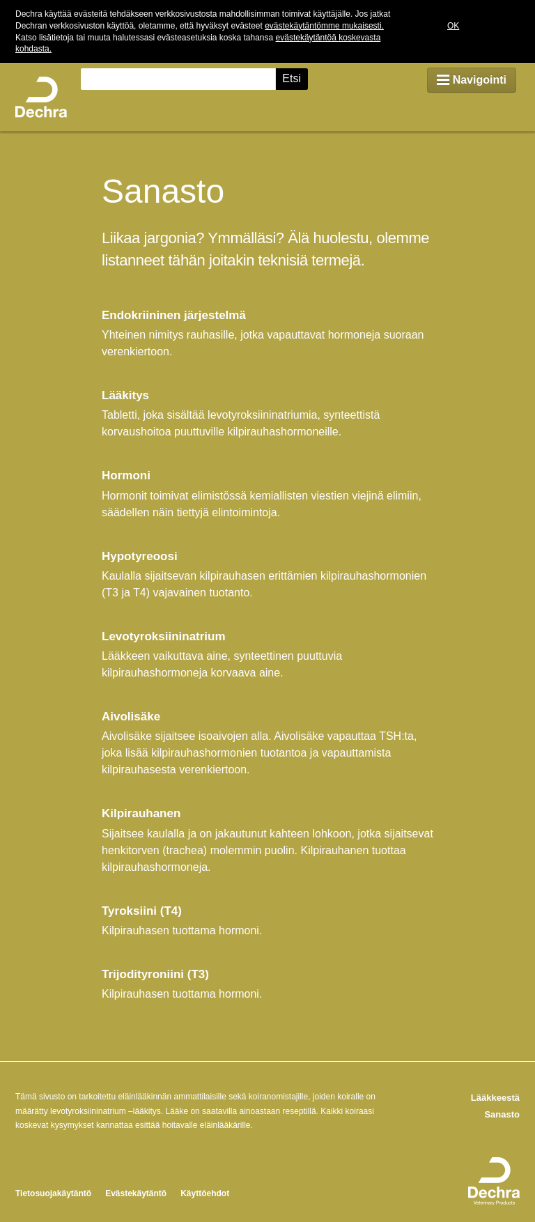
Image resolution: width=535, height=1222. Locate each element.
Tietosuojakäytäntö (53, 1193)
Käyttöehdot (204, 1193)
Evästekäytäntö (135, 1193)
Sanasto (502, 1114)
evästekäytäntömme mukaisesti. (324, 26)
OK (453, 26)
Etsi (291, 78)
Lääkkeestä (495, 1097)
